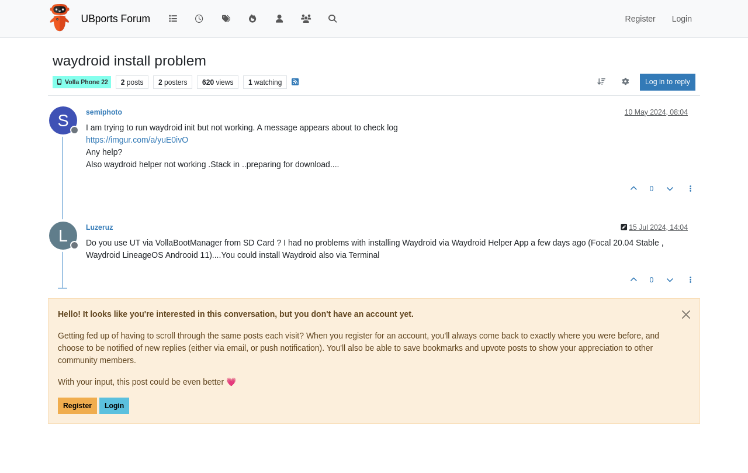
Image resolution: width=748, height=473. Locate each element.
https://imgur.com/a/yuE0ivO (137, 139)
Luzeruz (99, 227)
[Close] (686, 314)
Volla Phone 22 (82, 82)
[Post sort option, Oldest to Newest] (601, 82)
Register (77, 406)
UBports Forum (116, 19)
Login (114, 406)
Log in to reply (667, 82)
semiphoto (104, 112)
